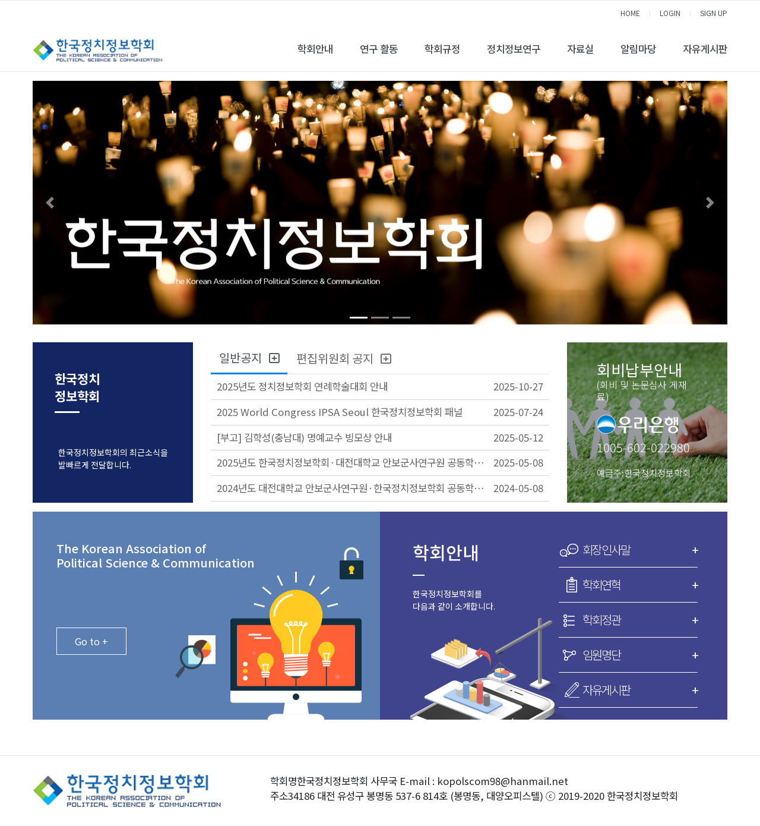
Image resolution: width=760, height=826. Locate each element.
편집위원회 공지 (343, 358)
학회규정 (442, 49)
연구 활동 (379, 49)
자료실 (580, 49)
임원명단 (640, 655)
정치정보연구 (513, 49)
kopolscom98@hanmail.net (502, 781)
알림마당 (638, 49)
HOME (630, 13)
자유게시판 (705, 49)
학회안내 (315, 49)
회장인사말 (640, 549)
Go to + (91, 641)
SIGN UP (713, 13)
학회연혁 (640, 584)
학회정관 (640, 620)
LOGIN (670, 13)
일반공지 (249, 357)
